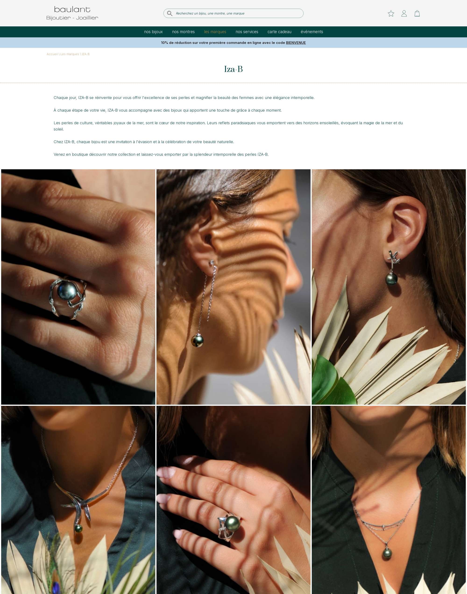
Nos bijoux (153, 31)
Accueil (52, 54)
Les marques (215, 31)
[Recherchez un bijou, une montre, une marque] (236, 13)
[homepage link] (72, 13)
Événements (312, 31)
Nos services (247, 31)
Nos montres (183, 31)
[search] (169, 13)
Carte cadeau (279, 31)
